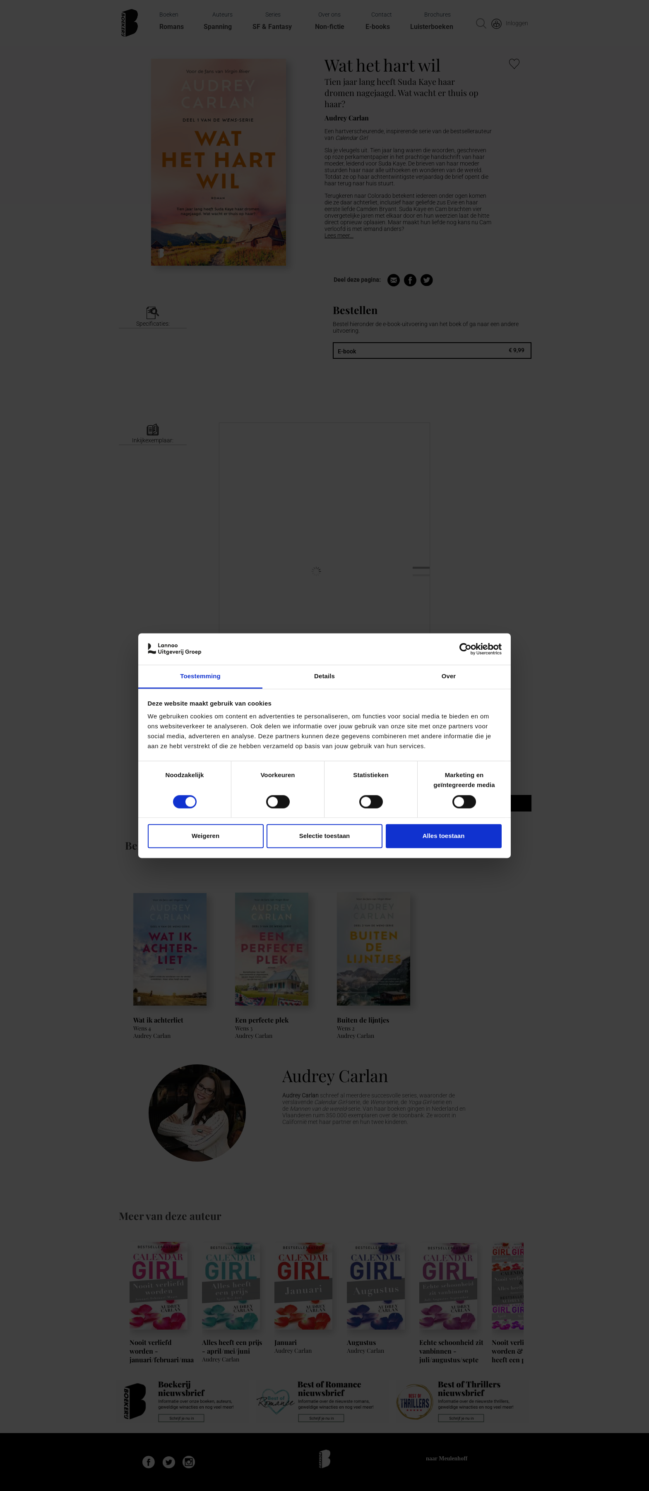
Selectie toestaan (324, 836)
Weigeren (205, 836)
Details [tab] (324, 676)
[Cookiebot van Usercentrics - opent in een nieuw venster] (465, 649)
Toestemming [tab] (200, 676)
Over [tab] (449, 676)
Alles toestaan (444, 836)
